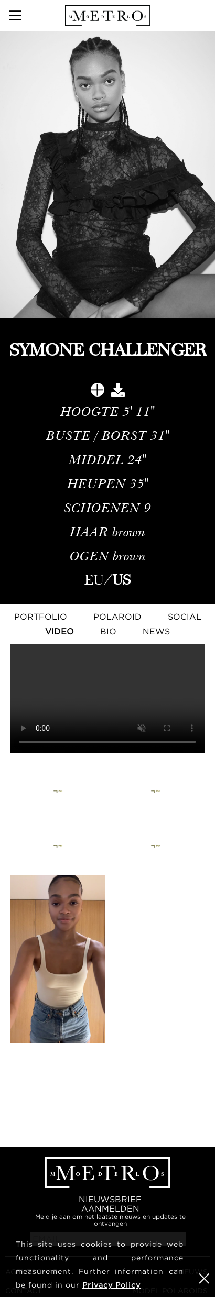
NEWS (156, 631)
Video (59, 631)
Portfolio (40, 616)
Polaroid (117, 616)
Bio (108, 631)
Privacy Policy (111, 1285)
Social (184, 616)
